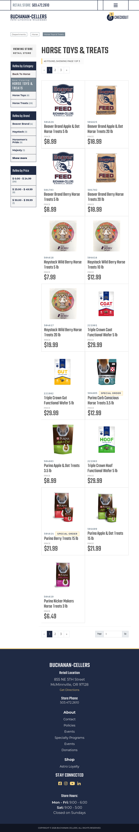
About (69, 712)
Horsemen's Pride (19, 141)
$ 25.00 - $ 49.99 (22, 189)
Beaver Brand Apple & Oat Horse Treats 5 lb (62, 129)
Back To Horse (21, 74)
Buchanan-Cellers (69, 665)
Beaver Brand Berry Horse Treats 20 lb (106, 197)
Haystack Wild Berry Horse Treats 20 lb (63, 333)
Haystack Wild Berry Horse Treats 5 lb (63, 265)
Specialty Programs (69, 738)
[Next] (67, 70)
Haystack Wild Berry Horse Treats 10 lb (106, 265)
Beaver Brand (20, 123)
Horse (35, 34)
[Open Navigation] (116, 5)
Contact (69, 719)
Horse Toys (19, 95)
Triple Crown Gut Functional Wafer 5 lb (59, 401)
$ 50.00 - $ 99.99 (22, 200)
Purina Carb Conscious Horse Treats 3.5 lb (103, 401)
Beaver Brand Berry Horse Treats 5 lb (62, 197)
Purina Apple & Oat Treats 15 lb (105, 536)
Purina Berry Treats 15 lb (61, 538)
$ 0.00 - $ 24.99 (21, 178)
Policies (69, 725)
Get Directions (69, 690)
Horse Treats (20, 103)
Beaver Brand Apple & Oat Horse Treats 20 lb (105, 129)
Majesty (17, 150)
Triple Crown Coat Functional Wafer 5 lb (102, 333)
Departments (19, 34)
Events (69, 731)
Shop (69, 759)
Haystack (18, 131)
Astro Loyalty (69, 766)
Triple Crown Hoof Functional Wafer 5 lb (102, 468)
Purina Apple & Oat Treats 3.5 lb (62, 468)
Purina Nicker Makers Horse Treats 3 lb (59, 604)
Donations (69, 750)
